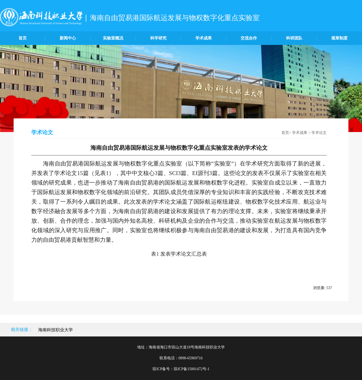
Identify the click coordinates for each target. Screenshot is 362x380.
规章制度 (339, 38)
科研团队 (294, 38)
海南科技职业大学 (55, 329)
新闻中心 (68, 38)
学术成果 (203, 38)
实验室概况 (113, 38)
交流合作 (249, 38)
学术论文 (319, 133)
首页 (23, 38)
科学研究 (158, 38)
